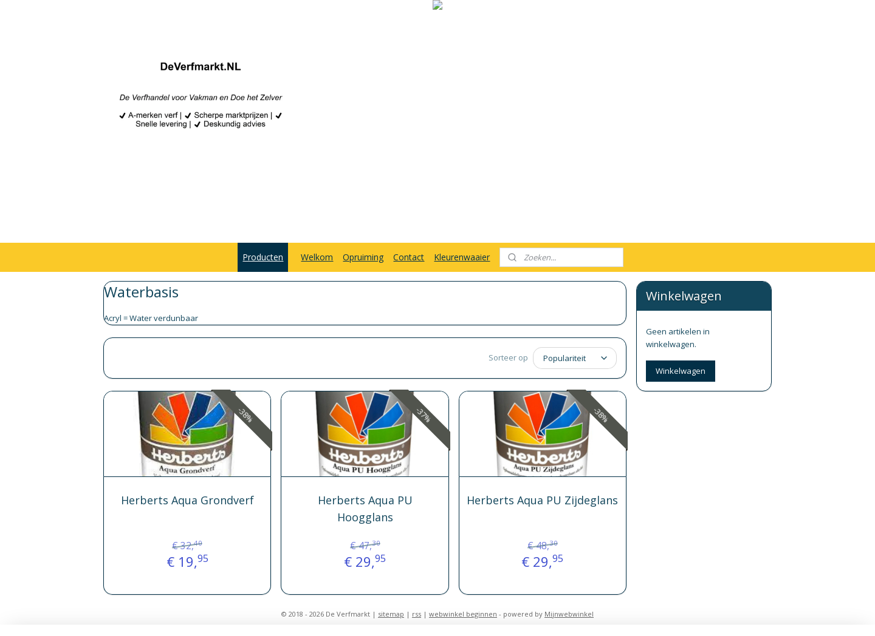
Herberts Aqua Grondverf (187, 500)
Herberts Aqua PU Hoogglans (364, 509)
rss (416, 613)
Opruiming (363, 257)
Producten (262, 257)
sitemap (391, 613)
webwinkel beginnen (463, 613)
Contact (408, 257)
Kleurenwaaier (462, 257)
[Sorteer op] (575, 358)
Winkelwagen (680, 370)
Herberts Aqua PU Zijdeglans (542, 500)
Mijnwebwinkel (569, 613)
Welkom (317, 257)
